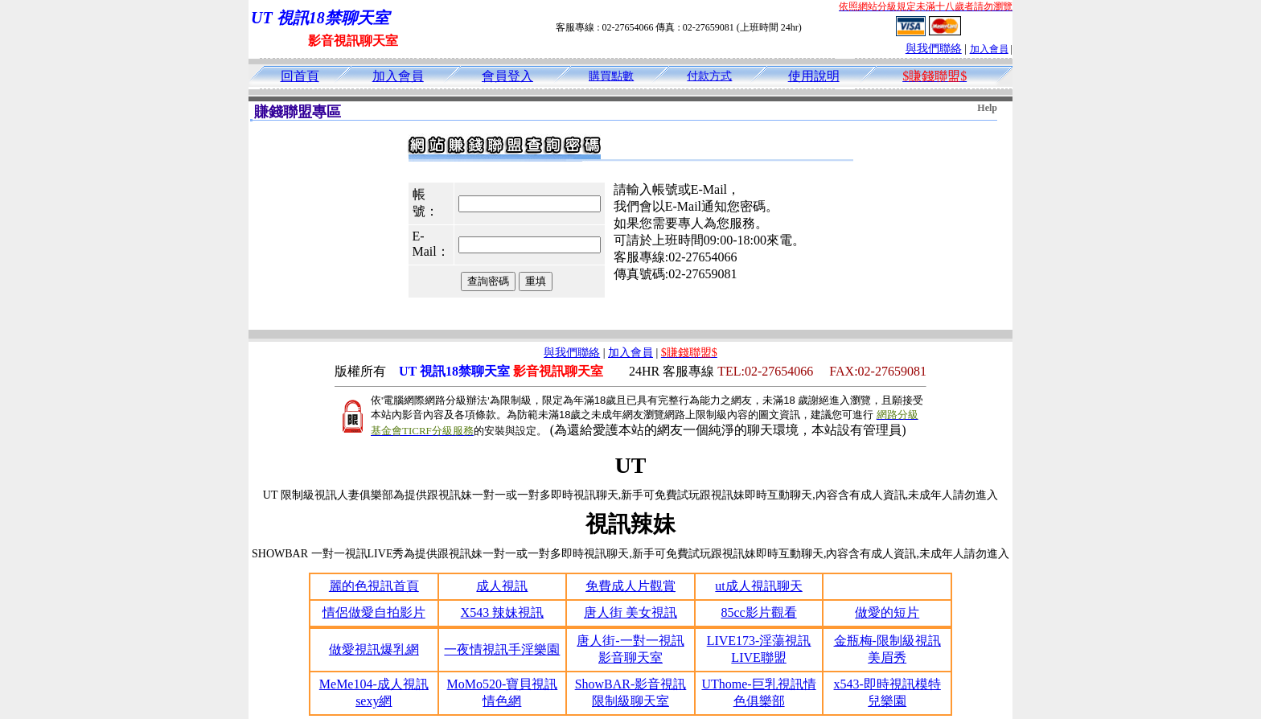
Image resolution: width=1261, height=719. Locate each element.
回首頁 (300, 76)
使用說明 (814, 76)
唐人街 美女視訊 (630, 612)
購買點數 (611, 76)
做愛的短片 (887, 612)
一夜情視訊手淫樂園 (502, 649)
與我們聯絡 (934, 49)
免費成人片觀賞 (630, 586)
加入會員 (989, 49)
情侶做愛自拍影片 (373, 612)
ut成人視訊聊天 (758, 586)
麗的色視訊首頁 (374, 586)
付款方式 (709, 76)
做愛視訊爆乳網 (374, 649)
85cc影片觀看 (758, 612)
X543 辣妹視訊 (502, 612)
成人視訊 (502, 586)
